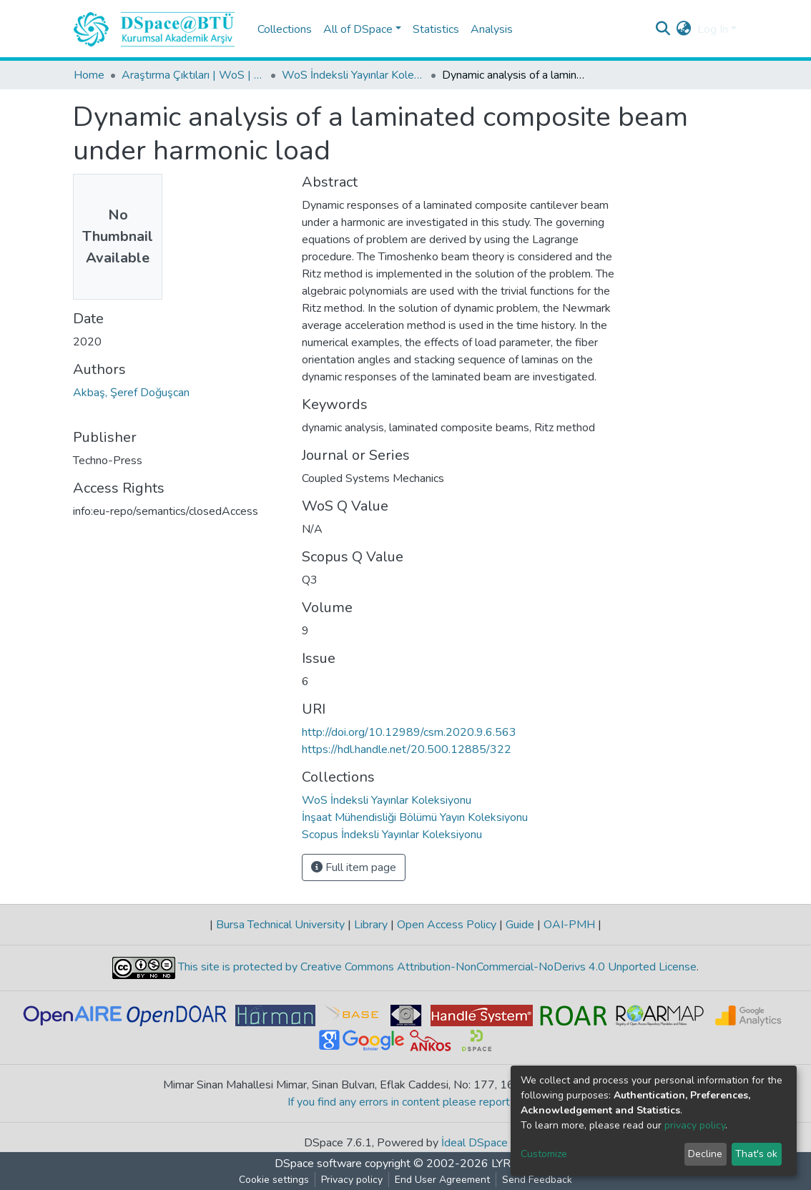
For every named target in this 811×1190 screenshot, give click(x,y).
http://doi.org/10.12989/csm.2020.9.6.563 (409, 732)
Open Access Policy (446, 925)
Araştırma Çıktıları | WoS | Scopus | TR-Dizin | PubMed (193, 75)
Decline (705, 1154)
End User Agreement (442, 1179)
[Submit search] (663, 29)
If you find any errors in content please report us (405, 1102)
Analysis (492, 29)
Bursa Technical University (280, 925)
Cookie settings (274, 1179)
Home (89, 75)
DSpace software (318, 1163)
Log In (712, 29)
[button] (684, 29)
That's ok (756, 1154)
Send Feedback (537, 1179)
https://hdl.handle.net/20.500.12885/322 (406, 749)
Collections (284, 29)
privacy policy (694, 1125)
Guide (520, 925)
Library (370, 925)
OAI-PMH (569, 925)
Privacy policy (352, 1179)
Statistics (436, 29)
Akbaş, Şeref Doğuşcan (131, 392)
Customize (544, 1154)
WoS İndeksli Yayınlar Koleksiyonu (353, 75)
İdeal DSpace (474, 1143)
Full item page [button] (353, 867)
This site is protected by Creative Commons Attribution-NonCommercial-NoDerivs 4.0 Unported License (436, 967)
